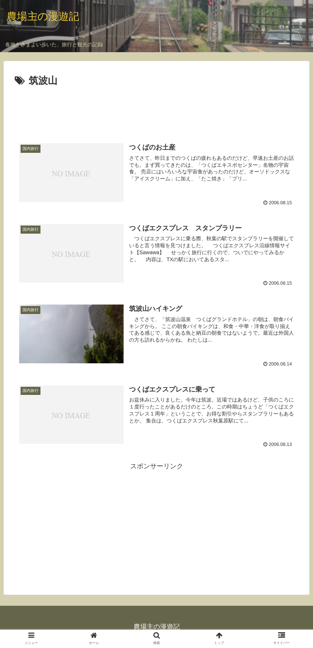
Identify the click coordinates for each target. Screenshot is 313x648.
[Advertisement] (156, 109)
